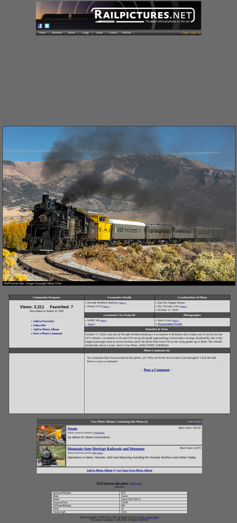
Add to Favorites (43, 321)
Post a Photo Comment (47, 333)
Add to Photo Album (46, 329)
